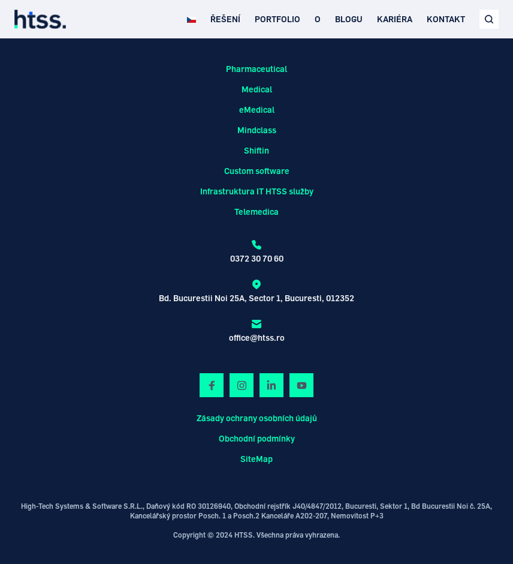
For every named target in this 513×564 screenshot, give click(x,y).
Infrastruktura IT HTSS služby (256, 191)
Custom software (256, 171)
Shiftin (256, 150)
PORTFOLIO (277, 19)
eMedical (256, 109)
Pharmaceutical (256, 69)
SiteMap (256, 459)
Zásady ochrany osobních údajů (257, 418)
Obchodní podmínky (257, 438)
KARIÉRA (394, 19)
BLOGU (349, 19)
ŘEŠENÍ (225, 19)
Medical (257, 89)
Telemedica (256, 211)
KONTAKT (446, 19)
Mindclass (256, 130)
